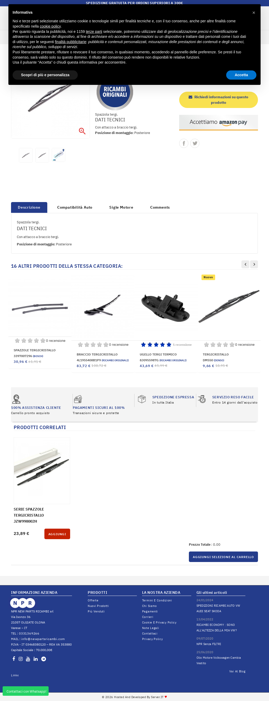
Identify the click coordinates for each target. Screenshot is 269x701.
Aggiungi (57, 534)
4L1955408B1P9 (103, 360)
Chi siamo (149, 606)
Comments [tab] (160, 207)
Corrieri (147, 617)
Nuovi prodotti (98, 606)
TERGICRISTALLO (216, 354)
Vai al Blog (237, 671)
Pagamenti (150, 611)
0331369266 (29, 633)
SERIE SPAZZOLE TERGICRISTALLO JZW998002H (29, 515)
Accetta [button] (241, 75)
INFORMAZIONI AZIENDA (34, 592)
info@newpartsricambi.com (43, 639)
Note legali (150, 628)
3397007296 (28, 356)
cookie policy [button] (50, 26)
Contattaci (150, 633)
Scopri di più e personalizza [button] (45, 75)
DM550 (213, 360)
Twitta (194, 143)
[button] (254, 12)
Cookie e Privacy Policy (159, 622)
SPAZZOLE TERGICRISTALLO (35, 350)
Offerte (93, 600)
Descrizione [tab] (29, 207)
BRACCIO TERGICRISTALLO (97, 354)
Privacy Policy (152, 639)
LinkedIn (14, 675)
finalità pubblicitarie (70, 42)
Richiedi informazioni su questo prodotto (218, 100)
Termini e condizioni (157, 600)
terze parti (94, 31)
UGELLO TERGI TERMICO (158, 354)
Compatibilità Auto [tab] (74, 207)
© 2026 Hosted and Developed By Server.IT (134, 697)
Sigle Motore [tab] (121, 207)
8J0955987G (163, 360)
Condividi (183, 143)
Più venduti (96, 611)
